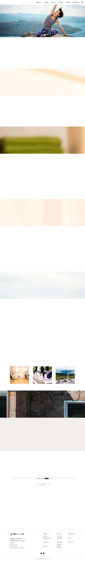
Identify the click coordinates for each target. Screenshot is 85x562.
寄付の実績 (58, 547)
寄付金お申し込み (76, 2)
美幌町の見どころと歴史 (47, 539)
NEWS (69, 539)
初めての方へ (60, 2)
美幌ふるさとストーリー (47, 540)
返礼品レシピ (53, 2)
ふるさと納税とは (59, 538)
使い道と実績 (68, 2)
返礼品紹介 (47, 2)
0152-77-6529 (14, 546)
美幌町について (39, 2)
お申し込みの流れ (59, 539)
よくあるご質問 (59, 540)
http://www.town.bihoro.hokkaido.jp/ (18, 549)
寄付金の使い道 (59, 546)
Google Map (12, 544)
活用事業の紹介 (59, 549)
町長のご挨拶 (45, 538)
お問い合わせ (70, 543)
